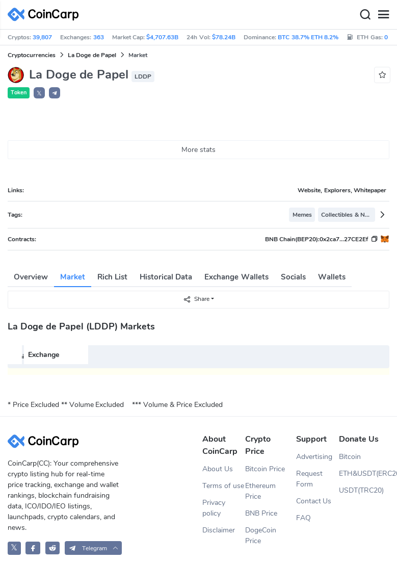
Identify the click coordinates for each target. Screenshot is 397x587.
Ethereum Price (260, 491)
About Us (217, 469)
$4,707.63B (162, 37)
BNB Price (261, 513)
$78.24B (223, 37)
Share (196, 299)
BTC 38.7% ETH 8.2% (308, 37)
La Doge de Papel (92, 55)
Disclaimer (218, 530)
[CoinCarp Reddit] (52, 548)
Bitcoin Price (265, 469)
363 (98, 37)
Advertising (314, 457)
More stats (198, 150)
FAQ (303, 518)
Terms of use (223, 486)
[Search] (365, 15)
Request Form (309, 479)
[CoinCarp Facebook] (32, 548)
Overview (31, 277)
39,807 (42, 37)
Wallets (332, 277)
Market (72, 277)
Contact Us (314, 501)
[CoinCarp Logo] (46, 14)
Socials (293, 277)
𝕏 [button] (39, 93)
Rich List (112, 277)
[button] (54, 92)
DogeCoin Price (260, 535)
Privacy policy (213, 508)
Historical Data (166, 277)
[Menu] (383, 15)
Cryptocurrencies (32, 55)
